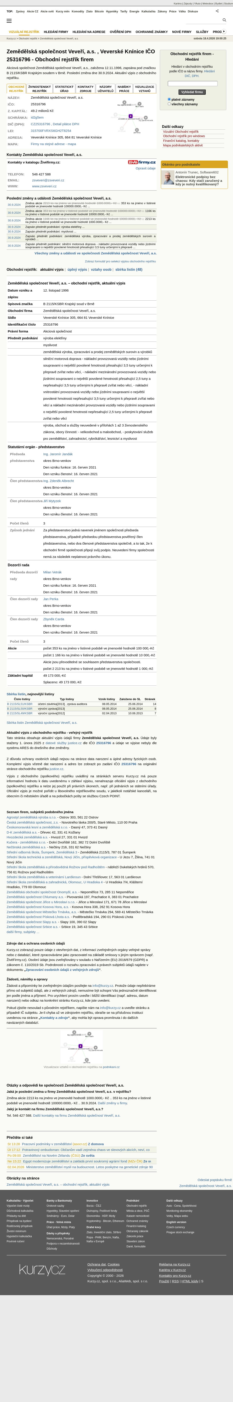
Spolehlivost (189, 1205)
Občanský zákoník (137, 1231)
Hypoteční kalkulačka (19, 1236)
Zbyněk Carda (53, 619)
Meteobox (208, 3)
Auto (169, 1205)
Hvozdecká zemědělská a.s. (27, 837)
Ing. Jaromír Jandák (58, 454)
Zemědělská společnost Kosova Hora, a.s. (38, 907)
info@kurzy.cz (103, 985)
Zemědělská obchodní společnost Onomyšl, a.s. (42, 892)
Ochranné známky (152, 32)
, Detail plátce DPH (55, 124)
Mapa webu (181, 1216)
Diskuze (193, 11)
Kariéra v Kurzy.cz (172, 1270)
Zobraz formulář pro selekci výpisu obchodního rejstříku (120, 261)
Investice (92, 1200)
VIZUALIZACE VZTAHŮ (144, 89)
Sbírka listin (16, 694)
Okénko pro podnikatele (181, 164)
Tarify (123, 11)
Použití (164, 1281)
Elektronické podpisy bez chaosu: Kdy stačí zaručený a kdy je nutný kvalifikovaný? (199, 180)
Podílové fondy (108, 1210)
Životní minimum (16, 1231)
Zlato (89, 11)
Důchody (52, 1248)
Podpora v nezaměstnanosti (63, 1243)
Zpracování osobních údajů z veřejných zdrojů (62, 970)
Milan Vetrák (52, 572)
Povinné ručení (15, 1241)
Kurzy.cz (11, 38)
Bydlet (218, 3)
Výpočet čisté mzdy (18, 1205)
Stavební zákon (135, 1241)
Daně (129, 1246)
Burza (90, 1205)
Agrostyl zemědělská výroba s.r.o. (31, 817)
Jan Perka (50, 599)
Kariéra (178, 3)
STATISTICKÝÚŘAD (64, 89)
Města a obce (134, 1210)
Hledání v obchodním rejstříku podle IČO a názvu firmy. (192, 71)
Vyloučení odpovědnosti (105, 1270)
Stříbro (117, 1232)
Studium (228, 3)
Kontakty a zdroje (54, 1018)
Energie (134, 11)
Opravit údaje (146, 168)
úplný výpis (77, 269)
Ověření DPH (120, 32)
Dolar (71, 1216)
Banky (51, 1200)
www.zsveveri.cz (44, 186)
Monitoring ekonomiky (179, 1210)
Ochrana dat (96, 1264)
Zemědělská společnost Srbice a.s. (32, 927)
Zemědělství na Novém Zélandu (46, 1155)
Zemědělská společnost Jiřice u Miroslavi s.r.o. (41, 902)
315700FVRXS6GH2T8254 (51, 131)
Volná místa (63, 1222)
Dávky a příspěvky (58, 1233)
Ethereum (118, 1221)
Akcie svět (47, 11)
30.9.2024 (14, 204)
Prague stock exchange (180, 1232)
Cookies (114, 1264)
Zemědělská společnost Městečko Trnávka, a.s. (42, 912)
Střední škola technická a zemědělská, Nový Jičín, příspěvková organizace (62, 857)
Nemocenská (54, 1238)
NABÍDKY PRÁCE (124, 89)
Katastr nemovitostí (137, 1216)
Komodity (78, 11)
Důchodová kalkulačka (20, 1210)
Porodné (69, 1238)
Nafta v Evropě (95, 1241)
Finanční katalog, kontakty (181, 140)
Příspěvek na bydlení (19, 1221)
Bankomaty (64, 1200)
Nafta (116, 1237)
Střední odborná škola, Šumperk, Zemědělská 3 (42, 852)
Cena (177, 1205)
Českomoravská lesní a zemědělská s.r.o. (37, 827)
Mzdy (64, 1227)
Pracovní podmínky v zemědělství (47, 1144)
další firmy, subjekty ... (23, 932)
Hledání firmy (56, 32)
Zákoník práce (134, 1236)
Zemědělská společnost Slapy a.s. (32, 922)
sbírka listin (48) (128, 269)
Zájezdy (188, 3)
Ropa (90, 1237)
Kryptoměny (94, 1221)
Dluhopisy (92, 1210)
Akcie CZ (32, 11)
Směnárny (53, 1216)
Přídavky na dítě (16, 1216)
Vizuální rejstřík (24, 32)
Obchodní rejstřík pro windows (184, 136)
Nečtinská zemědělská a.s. (26, 847)
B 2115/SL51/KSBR (19, 704)
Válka (182, 11)
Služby (202, 32)
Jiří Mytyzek (52, 501)
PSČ (147, 1210)
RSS (175, 1281)
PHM (98, 1237)
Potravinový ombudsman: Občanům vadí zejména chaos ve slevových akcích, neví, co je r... (90, 1150)
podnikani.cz (111, 1067)
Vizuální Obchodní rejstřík (181, 131)
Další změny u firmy (112, 1103)
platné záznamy (181, 99)
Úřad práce (53, 1227)
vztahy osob (101, 269)
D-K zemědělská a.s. (22, 832)
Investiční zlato (102, 1232)
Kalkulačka (149, 11)
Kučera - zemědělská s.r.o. (26, 842)
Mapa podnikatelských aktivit (183, 145)
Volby (169, 1216)
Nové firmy (182, 32)
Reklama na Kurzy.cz (174, 1264)
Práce (173, 11)
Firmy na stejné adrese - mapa (53, 144)
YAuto (197, 3)
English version (176, 1222)
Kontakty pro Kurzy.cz (175, 1275)
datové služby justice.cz (64, 743)
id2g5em (37, 117)
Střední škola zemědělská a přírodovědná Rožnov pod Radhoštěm (56, 867)
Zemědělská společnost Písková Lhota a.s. (38, 917)
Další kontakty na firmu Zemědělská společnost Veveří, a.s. (76, 1115)
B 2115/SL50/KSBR (19, 708)
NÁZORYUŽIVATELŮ (105, 89)
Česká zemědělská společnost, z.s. (33, 822)
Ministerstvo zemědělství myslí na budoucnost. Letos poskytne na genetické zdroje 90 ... (91, 1167)
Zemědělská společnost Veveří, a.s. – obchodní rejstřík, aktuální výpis (58, 1184)
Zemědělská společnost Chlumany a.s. (35, 897)
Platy (72, 1227)
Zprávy (20, 11)
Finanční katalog (136, 1226)
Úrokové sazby (55, 1205)
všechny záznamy (183, 104)
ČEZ (98, 1205)
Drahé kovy (94, 1227)
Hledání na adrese (89, 32)
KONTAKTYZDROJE (85, 89)
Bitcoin (99, 11)
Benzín (107, 1237)
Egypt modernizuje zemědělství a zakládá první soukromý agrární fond (75, 1161)
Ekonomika (93, 1216)
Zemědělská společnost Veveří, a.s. (59, 38)
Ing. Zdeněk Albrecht (58, 481)
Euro (64, 1216)
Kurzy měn (62, 11)
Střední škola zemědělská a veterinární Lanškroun (44, 877)
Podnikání (132, 1200)
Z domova (96, 1144)
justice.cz (56, 769)
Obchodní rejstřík (28, 38)
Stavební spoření (69, 1210)
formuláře (140, 1246)
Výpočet (28, 1200)
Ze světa (88, 1155)
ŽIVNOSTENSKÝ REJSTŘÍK (39, 89)
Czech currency (175, 1227)
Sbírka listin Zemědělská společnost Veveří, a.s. (42, 722)
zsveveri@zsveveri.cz (48, 180)
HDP (104, 1216)
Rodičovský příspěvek (20, 1226)
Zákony (162, 11)
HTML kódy (190, 1281)
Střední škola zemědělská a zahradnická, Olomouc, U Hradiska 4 (55, 882)
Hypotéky (112, 11)
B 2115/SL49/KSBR (19, 713)
